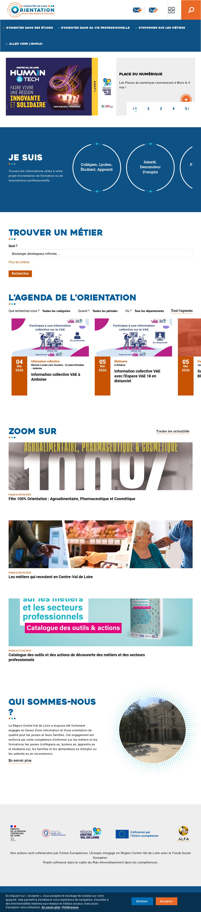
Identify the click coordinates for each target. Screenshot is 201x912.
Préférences (70, 907)
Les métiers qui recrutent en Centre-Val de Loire (51, 576)
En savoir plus (20, 760)
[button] (133, 109)
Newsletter (138, 10)
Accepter (166, 901)
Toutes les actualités (172, 431)
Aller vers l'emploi (26, 43)
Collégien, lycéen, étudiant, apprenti (97, 167)
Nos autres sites (171, 10)
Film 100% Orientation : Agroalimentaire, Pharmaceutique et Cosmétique (72, 498)
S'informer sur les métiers (162, 27)
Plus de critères (19, 262)
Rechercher (20, 273)
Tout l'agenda (182, 311)
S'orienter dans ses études (29, 27)
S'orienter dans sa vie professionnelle (95, 27)
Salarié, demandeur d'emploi (150, 167)
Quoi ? (13, 246)
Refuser (142, 901)
